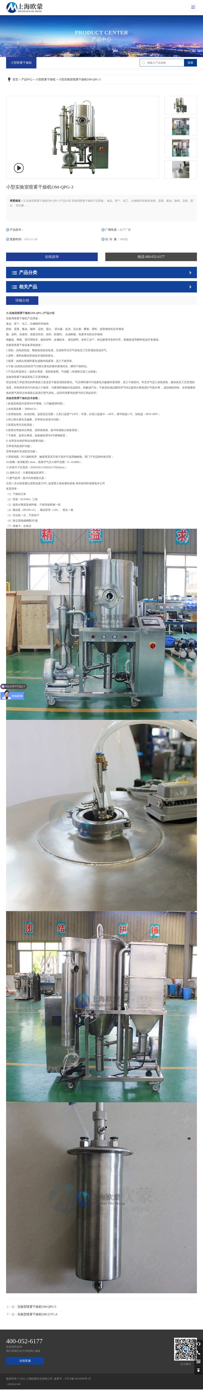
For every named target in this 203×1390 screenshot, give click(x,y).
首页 (15, 80)
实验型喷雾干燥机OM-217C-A (37, 1314)
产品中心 (27, 80)
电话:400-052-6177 (151, 257)
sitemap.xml (13, 1384)
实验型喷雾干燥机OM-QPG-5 (36, 1307)
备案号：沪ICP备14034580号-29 (72, 1379)
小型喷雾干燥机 (21, 62)
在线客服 (25, 1361)
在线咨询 (52, 257)
